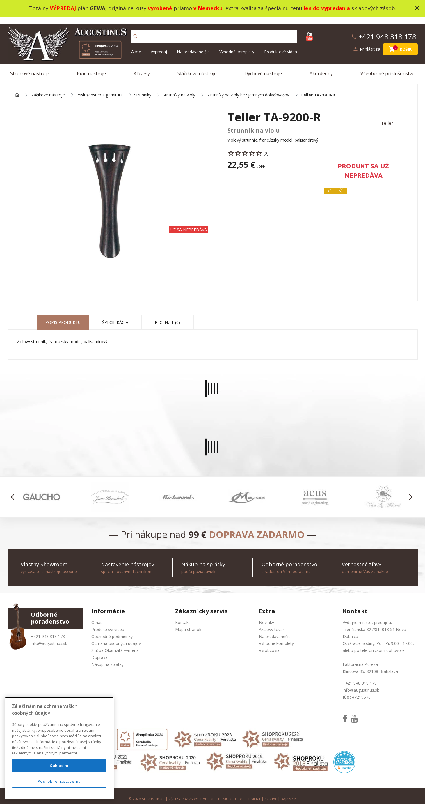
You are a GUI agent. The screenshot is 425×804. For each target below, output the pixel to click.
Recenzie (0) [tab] (167, 315)
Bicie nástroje (92, 66)
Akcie (136, 44)
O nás (96, 615)
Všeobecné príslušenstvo (387, 66)
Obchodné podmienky (112, 629)
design (225, 792)
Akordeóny (321, 66)
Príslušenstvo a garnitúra (99, 88)
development (248, 792)
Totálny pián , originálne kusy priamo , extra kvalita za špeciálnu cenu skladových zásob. (212, 8)
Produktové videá (280, 44)
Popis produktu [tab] (63, 315)
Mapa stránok (188, 622)
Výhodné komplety (236, 44)
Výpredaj (159, 44)
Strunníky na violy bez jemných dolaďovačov (248, 88)
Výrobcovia (269, 643)
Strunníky (142, 88)
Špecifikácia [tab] (115, 315)
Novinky (266, 615)
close (417, 7)
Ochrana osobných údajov (116, 636)
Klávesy (142, 66)
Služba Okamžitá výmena (115, 643)
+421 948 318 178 (48, 629)
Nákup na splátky (107, 657)
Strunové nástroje (30, 66)
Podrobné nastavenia (59, 781)
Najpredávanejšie (193, 44)
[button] (14, 490)
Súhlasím (59, 765)
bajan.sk (289, 792)
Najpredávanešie (275, 629)
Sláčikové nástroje (197, 66)
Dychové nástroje (263, 66)
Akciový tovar (271, 622)
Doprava (99, 650)
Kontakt (182, 615)
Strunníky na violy (179, 88)
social (271, 792)
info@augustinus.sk (49, 636)
